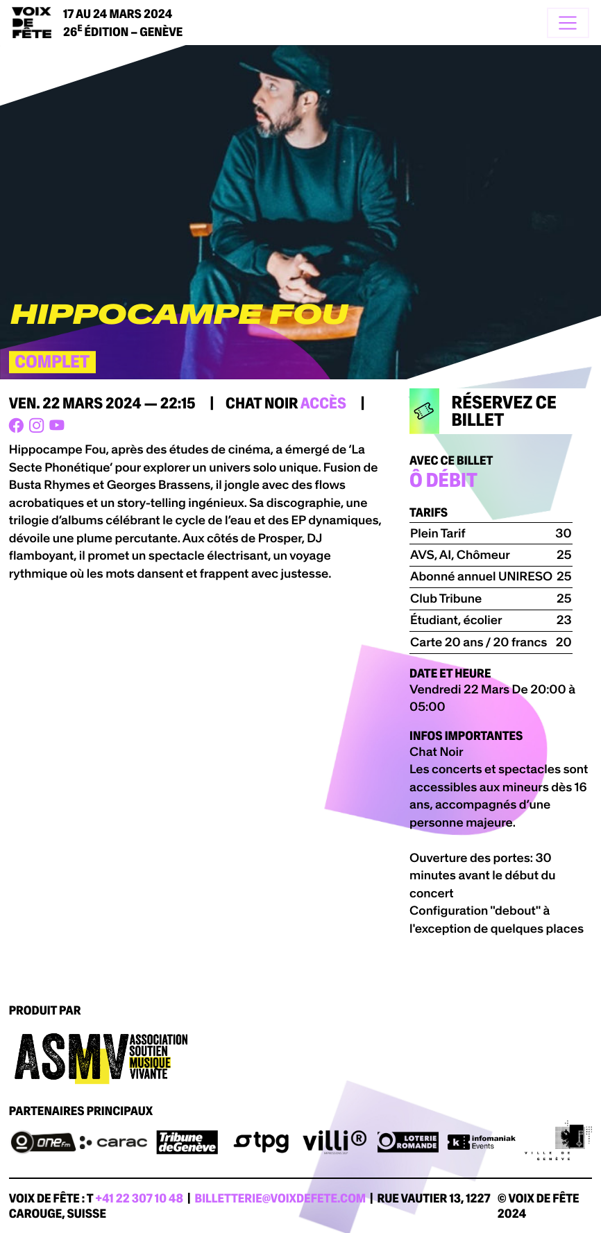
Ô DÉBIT (443, 480)
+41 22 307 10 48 (139, 1198)
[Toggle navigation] (568, 23)
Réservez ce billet (483, 411)
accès (323, 403)
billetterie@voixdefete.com (280, 1198)
